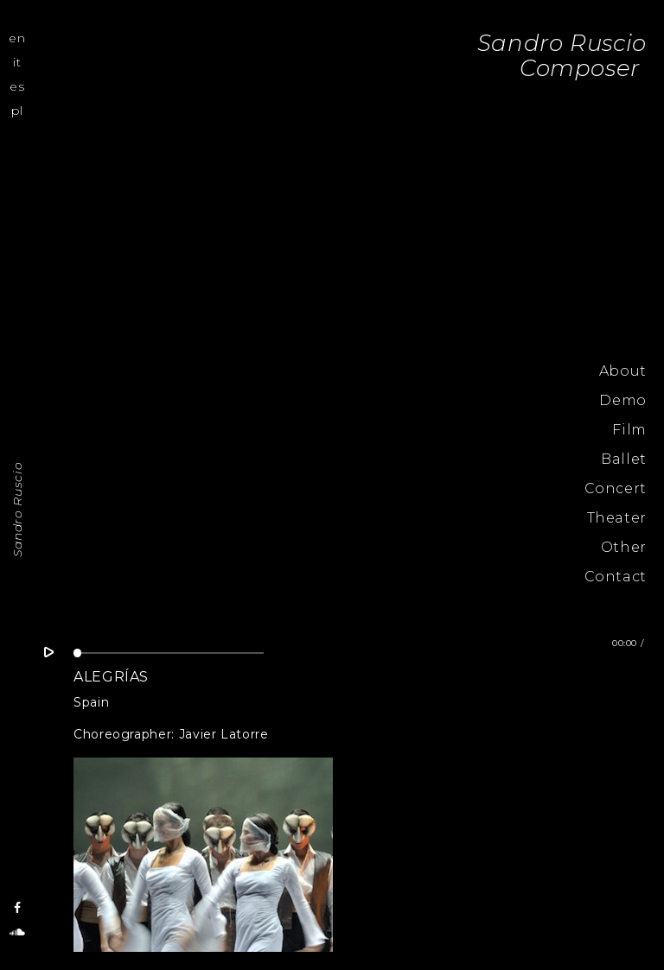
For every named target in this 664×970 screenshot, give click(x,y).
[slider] (168, 653)
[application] (168, 656)
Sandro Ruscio (17, 508)
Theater (617, 518)
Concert (615, 488)
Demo (623, 400)
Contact (615, 576)
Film (629, 430)
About (623, 371)
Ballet (624, 459)
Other (624, 547)
